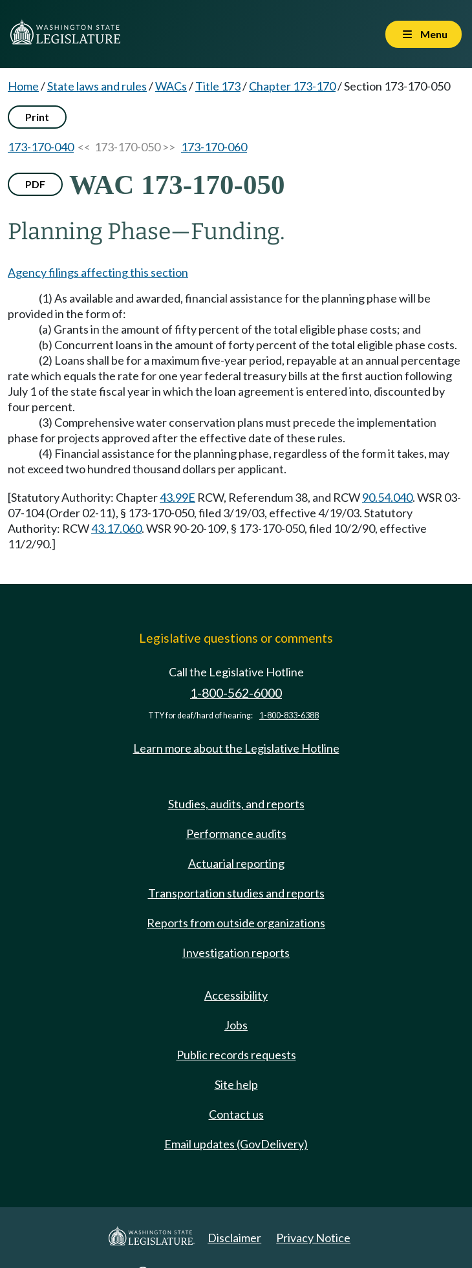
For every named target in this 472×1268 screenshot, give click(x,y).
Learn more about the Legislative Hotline (236, 748)
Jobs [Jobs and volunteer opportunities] (236, 1025)
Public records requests (236, 1055)
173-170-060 (214, 147)
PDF (35, 184)
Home (23, 86)
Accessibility (236, 995)
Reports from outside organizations (236, 923)
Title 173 (218, 86)
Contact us (236, 1114)
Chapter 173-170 (292, 86)
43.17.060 (116, 528)
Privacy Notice (313, 1237)
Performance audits (236, 833)
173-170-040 (41, 147)
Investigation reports (236, 952)
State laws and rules (97, 86)
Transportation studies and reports (236, 893)
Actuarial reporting (236, 863)
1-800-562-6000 (236, 692)
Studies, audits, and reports (236, 804)
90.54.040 (387, 497)
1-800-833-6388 (289, 715)
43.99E (177, 497)
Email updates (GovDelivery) (236, 1144)
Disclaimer (234, 1237)
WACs (171, 86)
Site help (236, 1084)
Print (37, 117)
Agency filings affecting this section (98, 272)
